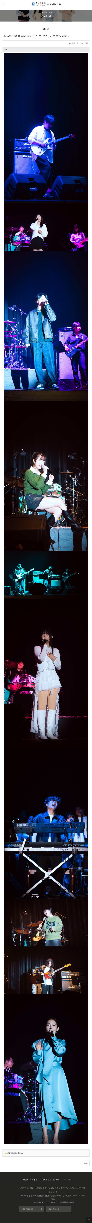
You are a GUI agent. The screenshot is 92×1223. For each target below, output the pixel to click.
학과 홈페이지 (27, 1209)
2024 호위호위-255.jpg (14, 1153)
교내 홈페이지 (54, 1209)
